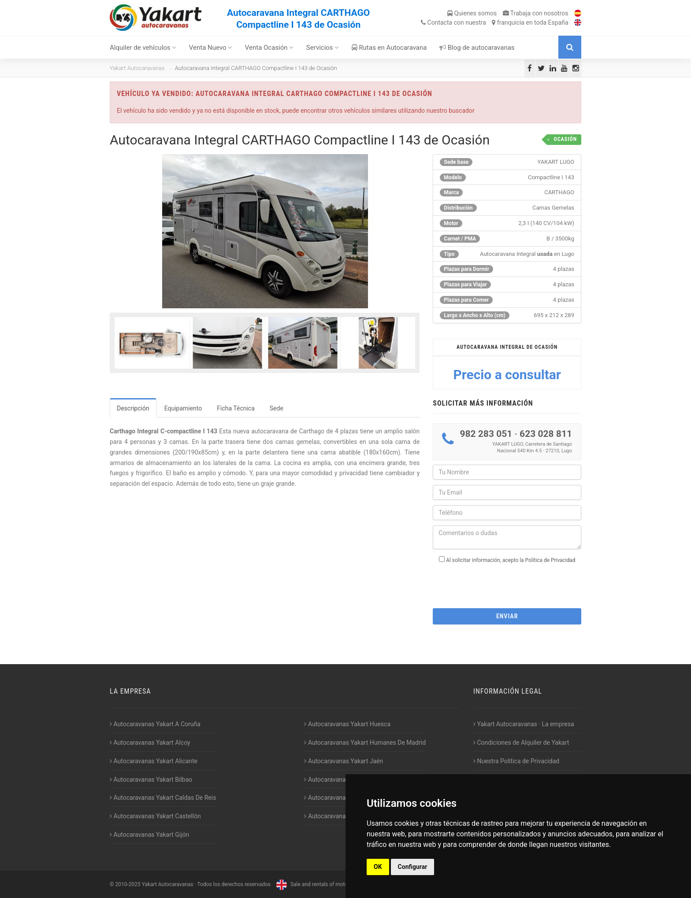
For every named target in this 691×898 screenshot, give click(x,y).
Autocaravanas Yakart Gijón (149, 834)
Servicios (322, 48)
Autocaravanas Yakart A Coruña (155, 724)
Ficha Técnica (236, 408)
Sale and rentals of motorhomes (320, 884)
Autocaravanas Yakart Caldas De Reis (163, 797)
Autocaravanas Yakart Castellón (155, 816)
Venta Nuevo (211, 48)
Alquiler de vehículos (143, 48)
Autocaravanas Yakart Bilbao (151, 779)
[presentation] (507, 583)
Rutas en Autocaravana (389, 48)
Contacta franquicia (494, 22)
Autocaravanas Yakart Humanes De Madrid (365, 742)
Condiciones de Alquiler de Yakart (521, 742)
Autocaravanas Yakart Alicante (153, 761)
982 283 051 (486, 434)
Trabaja (535, 13)
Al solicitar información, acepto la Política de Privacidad (510, 560)
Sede (276, 408)
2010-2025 (127, 884)
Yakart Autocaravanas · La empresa (523, 724)
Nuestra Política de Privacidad (516, 761)
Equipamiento (183, 408)
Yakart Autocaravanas (137, 68)
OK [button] (378, 866)
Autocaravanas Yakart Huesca (347, 724)
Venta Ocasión (269, 48)
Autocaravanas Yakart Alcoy (150, 742)
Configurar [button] (412, 866)
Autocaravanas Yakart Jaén (343, 761)
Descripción (133, 408)
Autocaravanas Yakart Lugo (343, 779)
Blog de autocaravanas (477, 48)
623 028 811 (546, 434)
